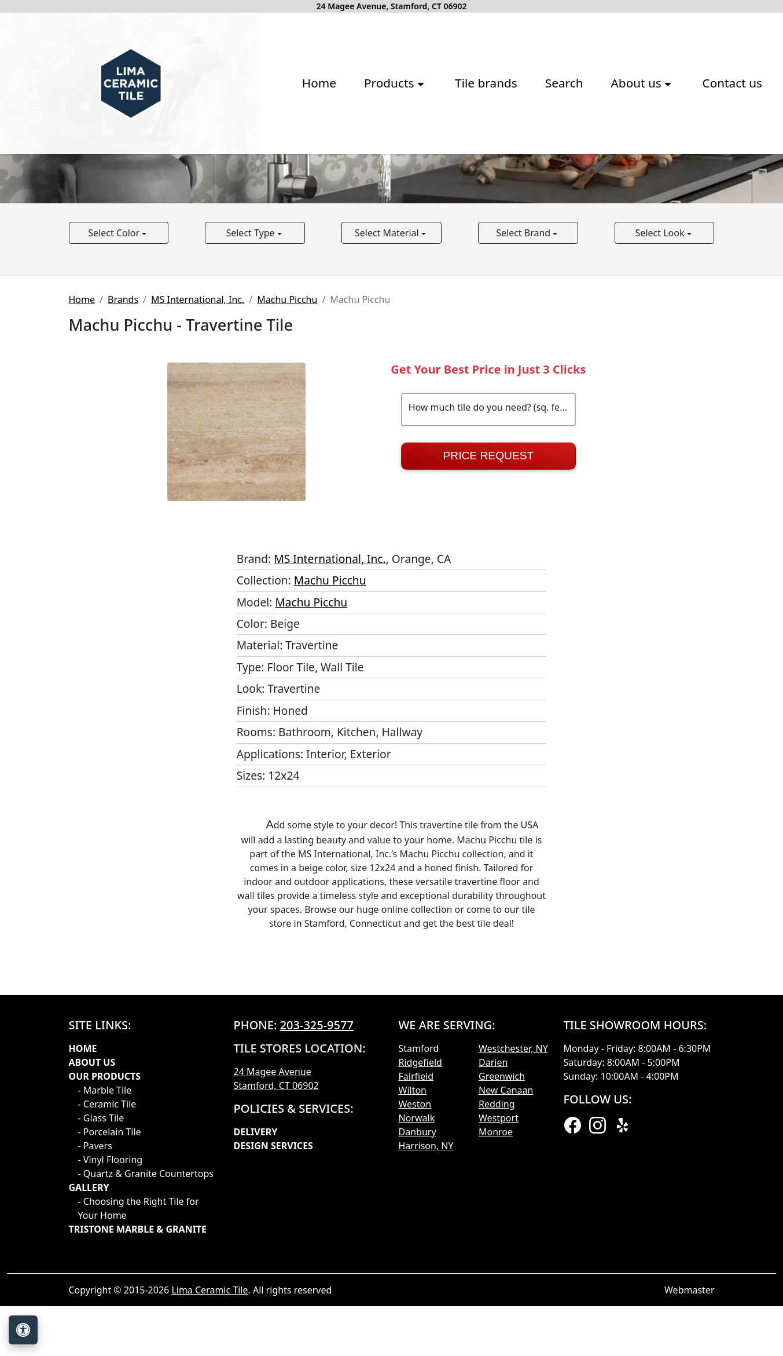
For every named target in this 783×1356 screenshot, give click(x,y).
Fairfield (416, 1257)
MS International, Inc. (197, 480)
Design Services (273, 1327)
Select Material (388, 414)
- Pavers (95, 1327)
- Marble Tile (105, 1271)
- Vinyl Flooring (110, 1341)
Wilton (413, 1271)
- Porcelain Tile (109, 1313)
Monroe (496, 1313)
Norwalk (417, 1299)
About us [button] (497, 167)
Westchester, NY (513, 1229)
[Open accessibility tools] (23, 1329)
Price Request (488, 637)
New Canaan (506, 1271)
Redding (497, 1285)
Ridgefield (420, 1243)
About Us (92, 1243)
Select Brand (524, 414)
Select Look (661, 414)
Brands (123, 480)
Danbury (417, 1313)
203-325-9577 (317, 1206)
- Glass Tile (101, 1299)
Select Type (251, 414)
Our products (105, 1257)
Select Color (115, 414)
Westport (499, 1299)
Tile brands (345, 167)
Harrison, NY (426, 1327)
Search (424, 167)
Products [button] (250, 167)
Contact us (592, 167)
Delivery (256, 1313)
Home (178, 167)
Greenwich (502, 1257)
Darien (493, 1243)
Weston (415, 1285)
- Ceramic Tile (107, 1285)
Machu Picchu (287, 480)
